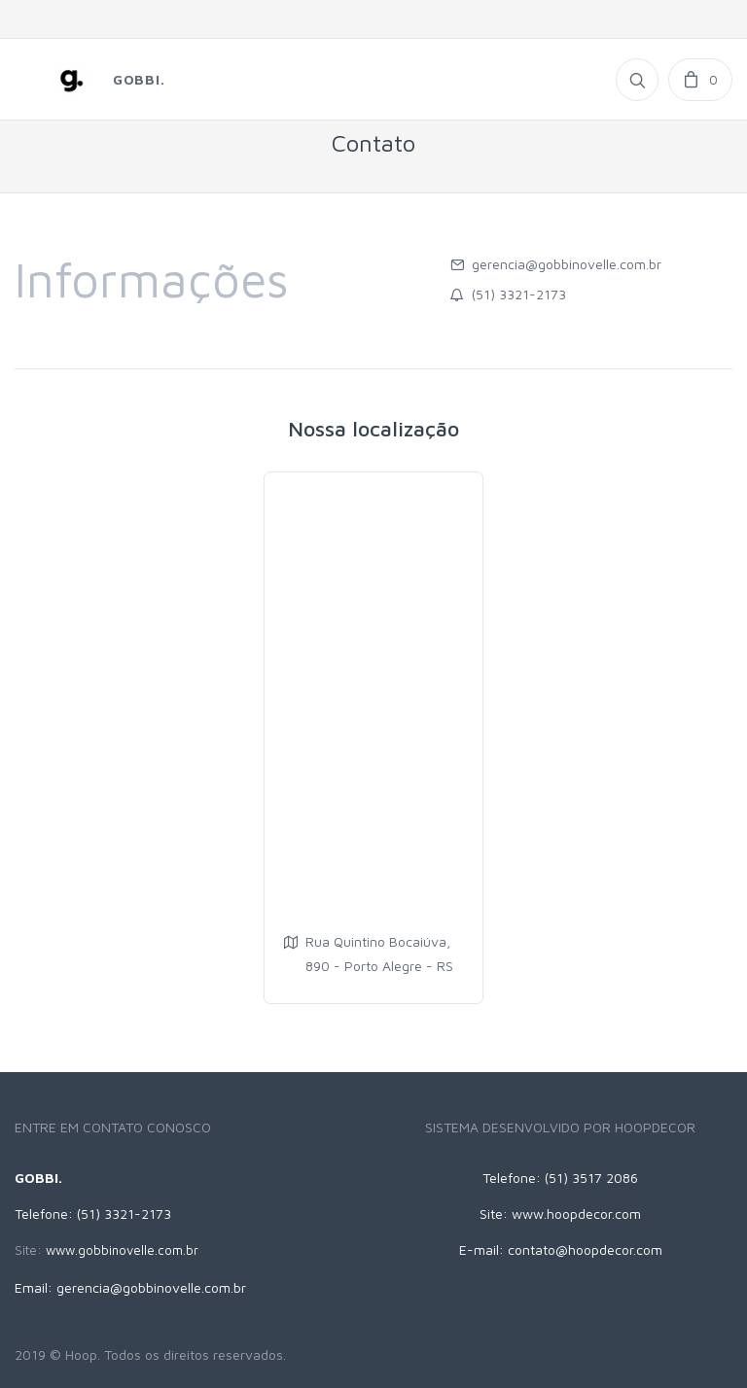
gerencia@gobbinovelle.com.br (566, 264)
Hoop (81, 1354)
